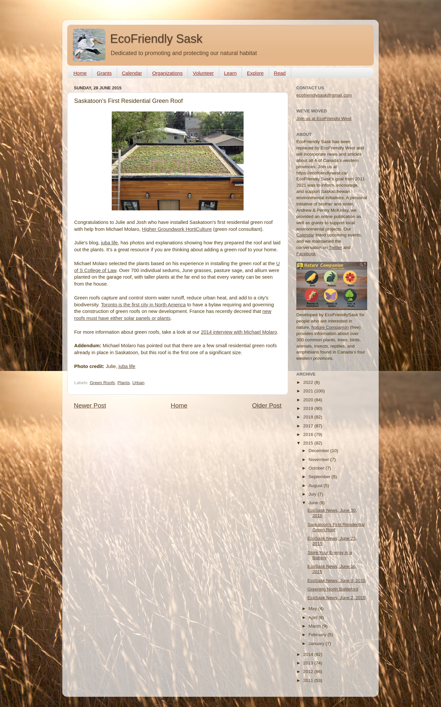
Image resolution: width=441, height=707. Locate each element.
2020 (308, 399)
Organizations (167, 73)
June (314, 502)
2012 (308, 671)
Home (80, 73)
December (319, 450)
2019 (308, 408)
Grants (104, 73)
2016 (308, 434)
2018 (308, 417)
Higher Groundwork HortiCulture (177, 229)
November (319, 459)
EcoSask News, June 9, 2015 (337, 580)
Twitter (335, 247)
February (318, 634)
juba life (109, 242)
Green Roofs (102, 382)
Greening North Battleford (333, 589)
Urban (138, 382)
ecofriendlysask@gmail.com (324, 95)
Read (280, 73)
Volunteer (203, 73)
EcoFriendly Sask (156, 39)
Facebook (306, 253)
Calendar (132, 73)
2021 (308, 390)
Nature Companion (330, 327)
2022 (308, 382)
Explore (255, 73)
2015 (308, 443)
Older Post (266, 405)
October (317, 468)
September (320, 476)
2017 (308, 425)
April (314, 617)
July (313, 494)
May (313, 608)
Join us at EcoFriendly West (323, 118)
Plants (123, 382)
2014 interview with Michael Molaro (239, 332)
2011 (308, 680)
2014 (308, 654)
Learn (230, 73)
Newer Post (90, 405)
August (316, 485)
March (315, 626)
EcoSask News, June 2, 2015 (337, 597)
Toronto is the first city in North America (143, 304)
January (317, 643)
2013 (308, 663)
